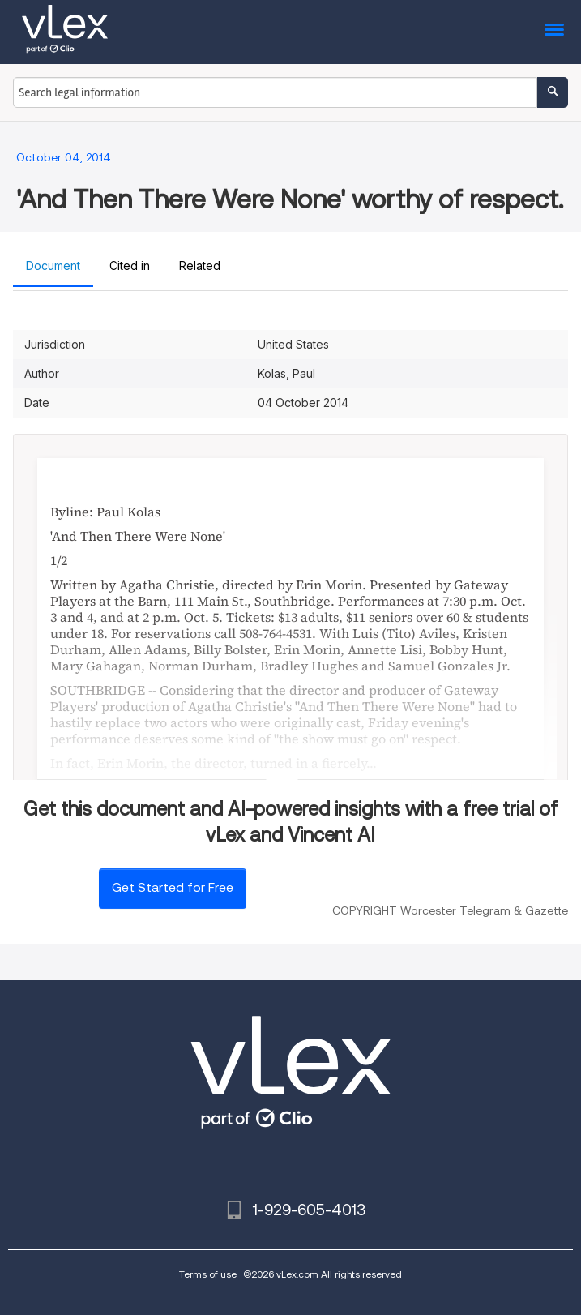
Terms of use (208, 1274)
